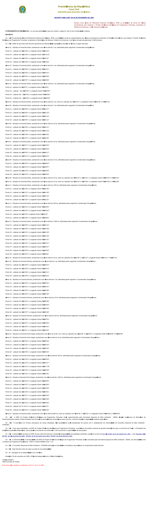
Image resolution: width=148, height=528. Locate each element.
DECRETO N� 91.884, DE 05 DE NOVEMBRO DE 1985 (74, 18)
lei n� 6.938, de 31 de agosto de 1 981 (117, 434)
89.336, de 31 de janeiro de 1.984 (37, 436)
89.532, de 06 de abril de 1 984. (61, 436)
